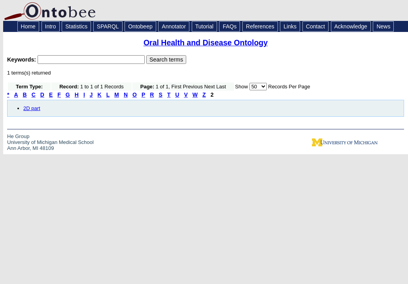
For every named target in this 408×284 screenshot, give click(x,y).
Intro (50, 26)
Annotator (174, 26)
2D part (31, 108)
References (260, 26)
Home (28, 26)
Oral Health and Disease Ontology (206, 42)
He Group (18, 136)
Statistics (76, 26)
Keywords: (22, 59)
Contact (315, 26)
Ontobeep (140, 26)
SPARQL (108, 26)
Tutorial (204, 26)
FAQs (229, 26)
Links (290, 26)
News (383, 26)
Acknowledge (350, 26)
